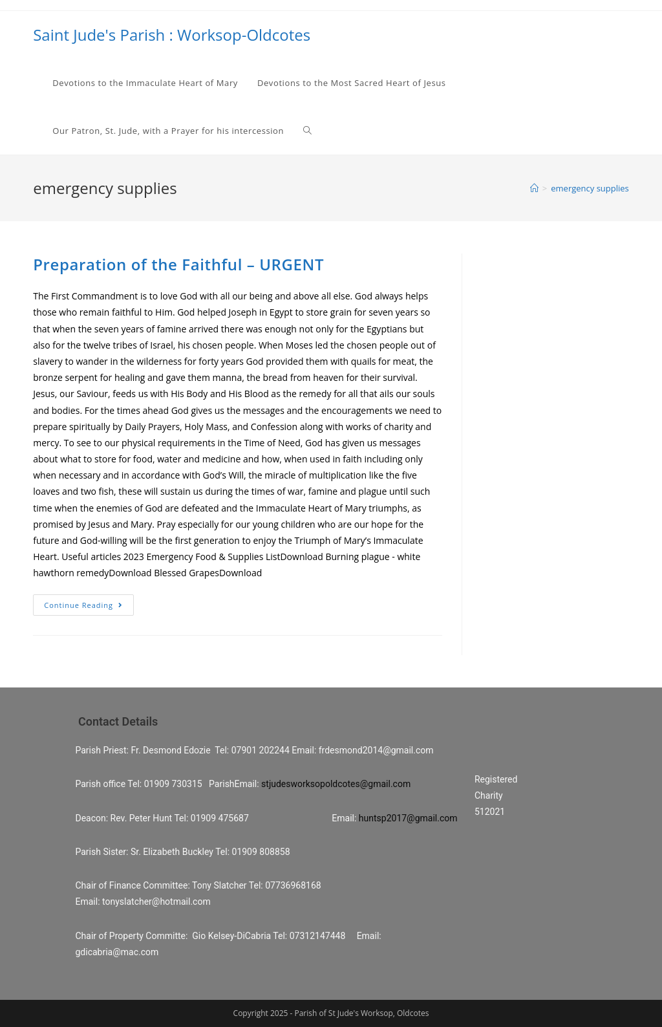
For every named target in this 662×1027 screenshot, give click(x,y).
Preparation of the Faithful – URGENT (178, 264)
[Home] (534, 188)
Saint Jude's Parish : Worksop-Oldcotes (171, 34)
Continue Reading (83, 605)
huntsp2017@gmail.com (408, 818)
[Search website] (307, 131)
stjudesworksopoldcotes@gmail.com (336, 784)
